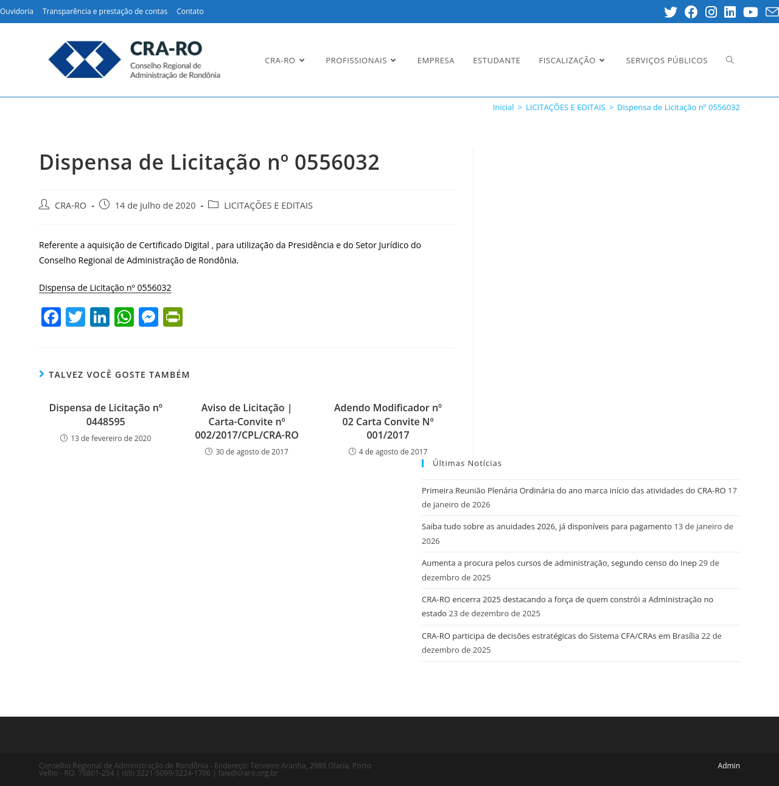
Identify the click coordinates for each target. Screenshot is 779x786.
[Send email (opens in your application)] (770, 12)
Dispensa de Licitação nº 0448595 (105, 414)
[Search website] (730, 60)
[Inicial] (503, 107)
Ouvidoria (16, 11)
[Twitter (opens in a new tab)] (670, 12)
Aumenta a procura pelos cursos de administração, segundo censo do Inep (559, 562)
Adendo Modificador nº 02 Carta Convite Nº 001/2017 (388, 421)
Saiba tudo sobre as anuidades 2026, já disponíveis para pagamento (547, 526)
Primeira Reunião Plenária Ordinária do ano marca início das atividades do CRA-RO (574, 490)
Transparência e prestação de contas (105, 11)
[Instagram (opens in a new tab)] (711, 12)
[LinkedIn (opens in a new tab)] (730, 12)
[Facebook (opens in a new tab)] (691, 12)
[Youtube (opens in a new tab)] (750, 12)
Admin (729, 765)
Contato (190, 11)
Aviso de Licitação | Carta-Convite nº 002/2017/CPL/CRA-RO (246, 421)
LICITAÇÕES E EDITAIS (268, 205)
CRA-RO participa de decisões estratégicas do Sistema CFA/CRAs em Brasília (560, 635)
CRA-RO (70, 205)
